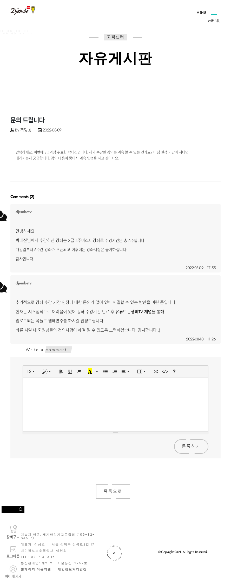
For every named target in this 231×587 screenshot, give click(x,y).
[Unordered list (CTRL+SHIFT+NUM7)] (105, 371)
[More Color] (97, 371)
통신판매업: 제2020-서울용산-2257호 (54, 563)
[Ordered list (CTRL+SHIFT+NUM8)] (114, 371)
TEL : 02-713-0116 (38, 557)
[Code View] (165, 371)
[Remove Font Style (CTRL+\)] (79, 371)
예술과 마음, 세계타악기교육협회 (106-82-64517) (58, 536)
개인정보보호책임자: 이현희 (44, 551)
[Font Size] (31, 371)
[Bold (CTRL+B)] (61, 371)
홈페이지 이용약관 (36, 569)
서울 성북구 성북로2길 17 (73, 544)
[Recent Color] (90, 371)
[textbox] (115, 403)
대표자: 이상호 (33, 544)
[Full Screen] (156, 371)
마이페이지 (13, 572)
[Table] (142, 371)
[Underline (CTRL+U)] (70, 371)
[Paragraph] (126, 371)
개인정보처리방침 (72, 569)
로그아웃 (13, 552)
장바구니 (13, 532)
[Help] (174, 371)
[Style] (47, 371)
